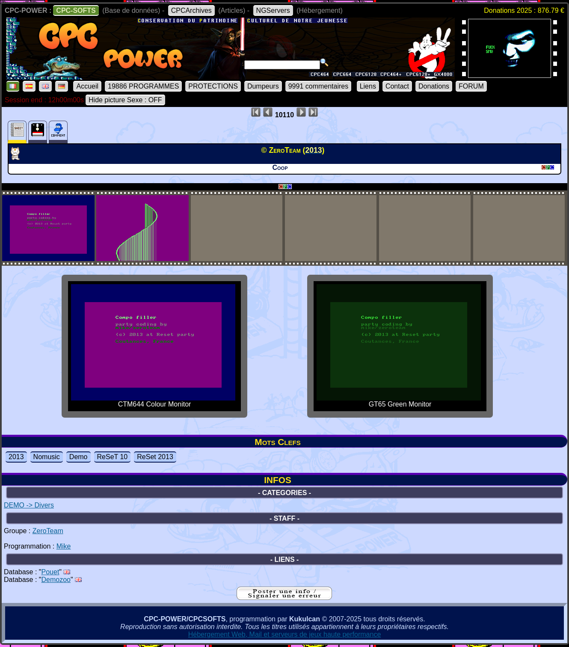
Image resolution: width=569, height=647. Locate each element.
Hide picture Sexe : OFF (125, 100)
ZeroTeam (48, 530)
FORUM (471, 86)
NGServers (273, 10)
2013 (16, 456)
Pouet (50, 572)
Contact (397, 86)
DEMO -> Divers (29, 505)
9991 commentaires (318, 86)
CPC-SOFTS (75, 10)
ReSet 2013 (155, 456)
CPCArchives (191, 10)
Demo (78, 456)
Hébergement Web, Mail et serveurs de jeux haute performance (284, 634)
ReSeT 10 (112, 456)
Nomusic (46, 456)
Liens (368, 86)
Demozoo (56, 579)
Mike (63, 546)
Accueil (87, 86)
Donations (433, 86)
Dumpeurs (263, 86)
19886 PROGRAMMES (143, 86)
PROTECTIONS (213, 86)
